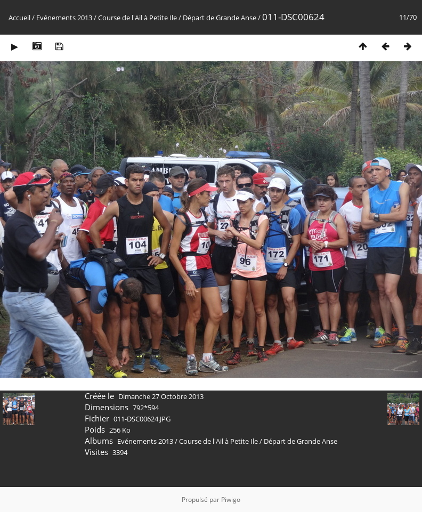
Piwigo (230, 499)
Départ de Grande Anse (219, 17)
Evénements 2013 (64, 17)
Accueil (19, 17)
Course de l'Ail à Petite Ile (137, 17)
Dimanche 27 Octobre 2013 (161, 396)
